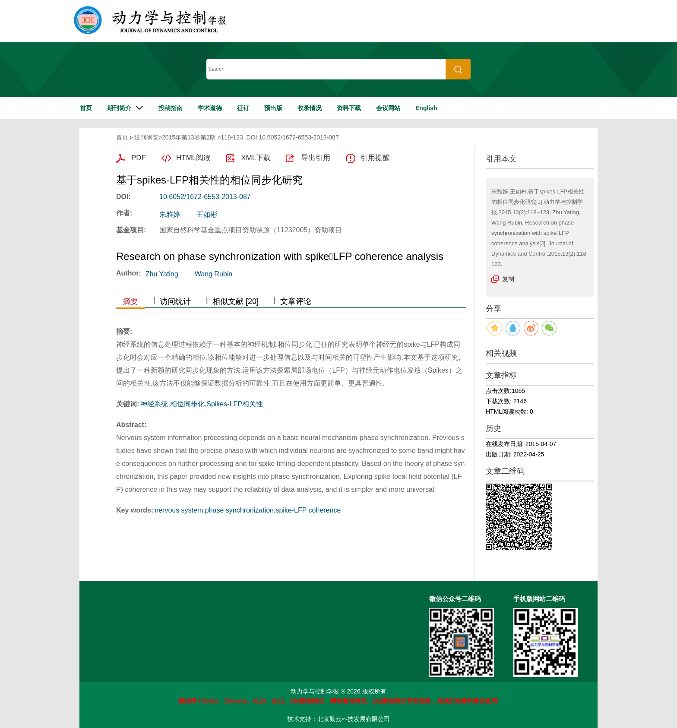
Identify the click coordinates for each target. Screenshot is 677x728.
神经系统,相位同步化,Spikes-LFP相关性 (201, 404)
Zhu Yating (162, 274)
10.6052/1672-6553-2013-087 (205, 196)
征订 (243, 107)
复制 (508, 278)
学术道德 (210, 107)
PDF (138, 158)
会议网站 (388, 107)
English (426, 107)
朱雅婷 (169, 214)
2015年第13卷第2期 (189, 137)
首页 (86, 107)
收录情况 (309, 107)
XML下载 (256, 158)
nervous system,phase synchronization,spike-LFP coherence (248, 510)
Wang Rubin (213, 274)
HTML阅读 (193, 158)
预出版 (273, 107)
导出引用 (315, 158)
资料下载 (349, 107)
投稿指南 (170, 107)
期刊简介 (119, 107)
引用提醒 (375, 158)
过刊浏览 (146, 137)
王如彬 (206, 214)
